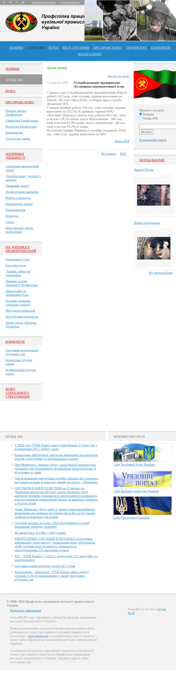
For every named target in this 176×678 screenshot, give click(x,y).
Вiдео (10, 91)
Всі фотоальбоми (161, 272)
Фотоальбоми (151, 160)
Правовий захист (17, 186)
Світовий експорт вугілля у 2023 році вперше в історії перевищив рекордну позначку (51, 524)
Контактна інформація (25, 610)
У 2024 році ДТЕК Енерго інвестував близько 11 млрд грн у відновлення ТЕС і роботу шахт (55, 447)
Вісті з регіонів (76, 47)
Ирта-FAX (122, 141)
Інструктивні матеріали (22, 316)
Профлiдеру (136, 47)
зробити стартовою (43, 2)
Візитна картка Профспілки (16, 112)
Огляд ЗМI (14, 80)
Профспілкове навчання (22, 192)
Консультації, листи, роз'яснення (20, 230)
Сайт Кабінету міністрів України (136, 491)
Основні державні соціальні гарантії (18, 302)
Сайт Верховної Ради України (134, 464)
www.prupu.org (38, 636)
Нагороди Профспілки (21, 126)
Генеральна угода (18, 259)
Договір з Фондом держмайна (18, 273)
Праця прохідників (147, 223)
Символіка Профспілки (22, 120)
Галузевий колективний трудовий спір (22, 352)
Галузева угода (16, 265)
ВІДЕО (53, 47)
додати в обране (69, 2)
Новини (16, 47)
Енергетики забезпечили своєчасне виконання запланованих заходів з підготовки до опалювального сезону (56, 457)
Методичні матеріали (20, 310)
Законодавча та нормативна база (17, 293)
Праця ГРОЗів (143, 170)
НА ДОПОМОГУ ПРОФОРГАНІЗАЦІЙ (21, 249)
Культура (12, 216)
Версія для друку (118, 76)
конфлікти (160, 47)
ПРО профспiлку (107, 47)
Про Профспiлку (20, 102)
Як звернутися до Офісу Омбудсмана (40, 533)
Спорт (10, 222)
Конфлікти (15, 342)
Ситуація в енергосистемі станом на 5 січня (44, 566)
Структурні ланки (18, 138)
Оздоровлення (15, 210)
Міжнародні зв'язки (19, 204)
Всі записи (108, 154)
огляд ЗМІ (36, 47)
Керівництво (14, 132)
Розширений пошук (152, 140)
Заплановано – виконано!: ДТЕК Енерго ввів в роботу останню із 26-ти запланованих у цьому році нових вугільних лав (51, 575)
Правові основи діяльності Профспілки (22, 283)
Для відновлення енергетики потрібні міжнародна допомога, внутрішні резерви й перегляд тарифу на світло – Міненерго (56, 480)
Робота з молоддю (18, 198)
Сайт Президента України (131, 517)
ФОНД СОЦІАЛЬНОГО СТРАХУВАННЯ (17, 392)
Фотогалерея (89, 54)
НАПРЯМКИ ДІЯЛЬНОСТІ (15, 156)
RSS (123, 154)
